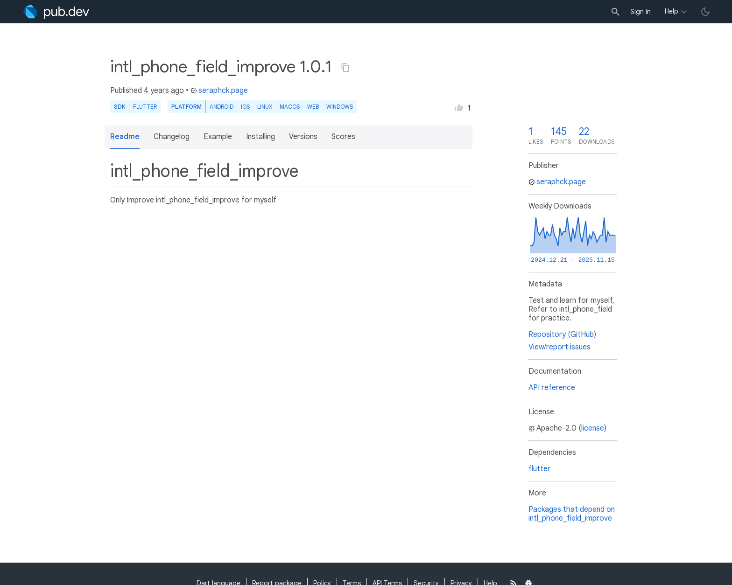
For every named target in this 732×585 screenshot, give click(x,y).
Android (221, 106)
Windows (339, 106)
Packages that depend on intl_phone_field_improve (571, 514)
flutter (539, 469)
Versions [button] (303, 136)
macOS (290, 106)
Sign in (640, 11)
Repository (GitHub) (562, 334)
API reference (551, 387)
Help (671, 11)
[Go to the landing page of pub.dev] (56, 12)
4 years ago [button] (164, 90)
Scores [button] (343, 136)
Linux (264, 106)
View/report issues (559, 347)
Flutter (145, 106)
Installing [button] (260, 136)
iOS (245, 106)
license (592, 428)
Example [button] (218, 136)
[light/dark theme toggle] (705, 11)
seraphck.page (219, 90)
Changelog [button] (172, 136)
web (313, 106)
